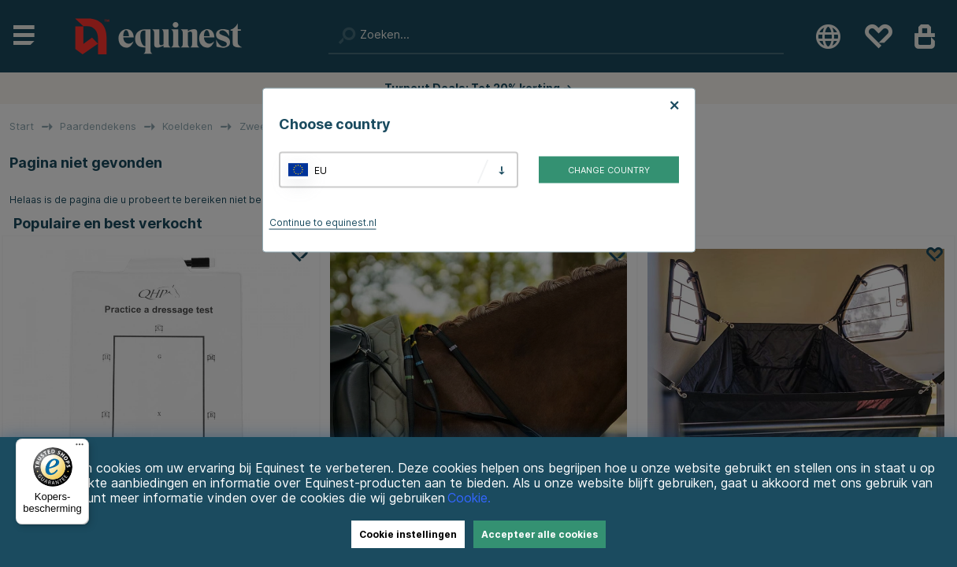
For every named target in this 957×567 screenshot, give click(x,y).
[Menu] (79, 448)
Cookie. (469, 498)
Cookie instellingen (408, 534)
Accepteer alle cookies (539, 534)
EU (320, 170)
